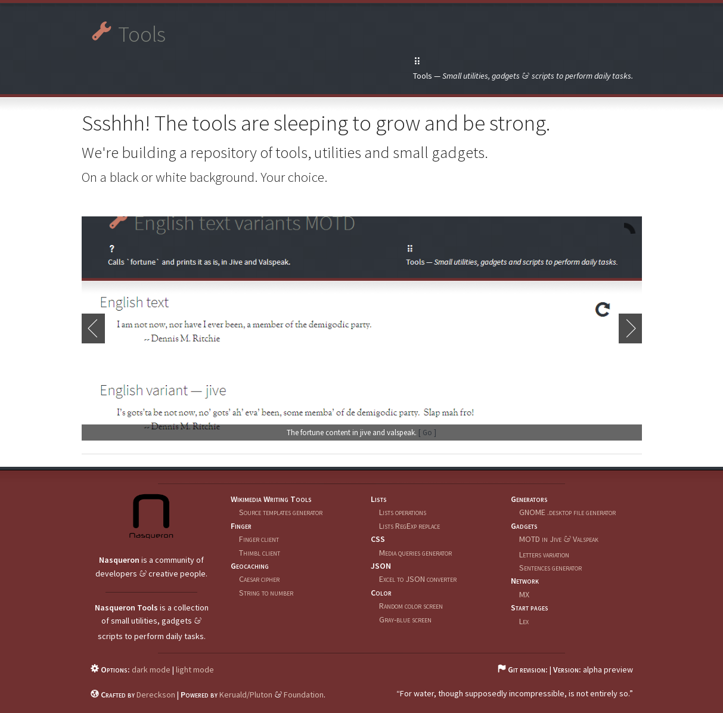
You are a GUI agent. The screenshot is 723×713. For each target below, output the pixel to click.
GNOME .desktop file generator (567, 512)
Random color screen (411, 605)
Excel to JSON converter (418, 579)
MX (524, 594)
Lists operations (402, 512)
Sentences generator (550, 567)
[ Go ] (427, 432)
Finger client (259, 539)
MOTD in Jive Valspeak (558, 539)
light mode (195, 669)
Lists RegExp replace (409, 525)
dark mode (151, 669)
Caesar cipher (259, 579)
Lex (524, 621)
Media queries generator (415, 552)
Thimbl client (259, 552)
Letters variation (544, 554)
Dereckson (155, 694)
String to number (266, 592)
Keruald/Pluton (245, 694)
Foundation (304, 694)
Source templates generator (280, 512)
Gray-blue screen (405, 619)
